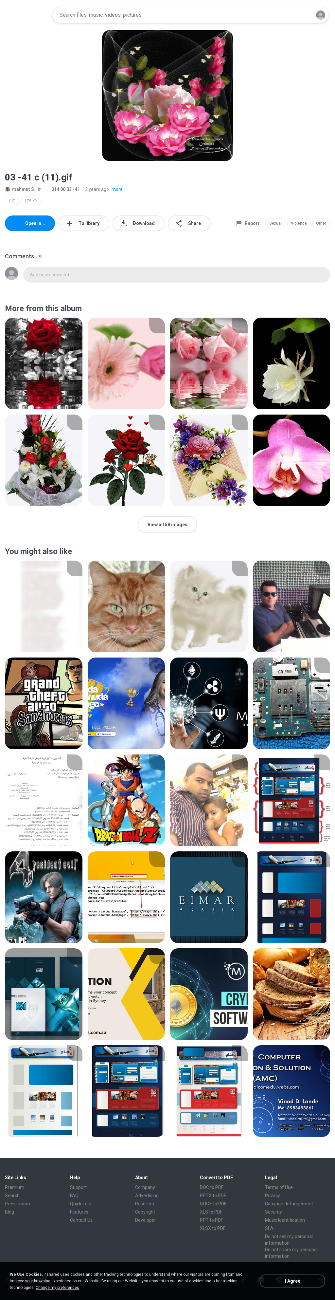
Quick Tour (81, 1203)
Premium (14, 1187)
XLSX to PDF (212, 1228)
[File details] (43, 363)
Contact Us (81, 1220)
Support (78, 1187)
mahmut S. (20, 189)
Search (12, 1195)
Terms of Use (279, 1187)
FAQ (74, 1195)
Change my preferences (57, 1287)
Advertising (147, 1195)
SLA (269, 1228)
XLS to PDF (211, 1212)
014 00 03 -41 (62, 189)
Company (145, 1187)
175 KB (31, 201)
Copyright (145, 1212)
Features (79, 1212)
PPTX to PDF (213, 1195)
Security (273, 1212)
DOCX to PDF (213, 1203)
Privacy (272, 1195)
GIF (12, 201)
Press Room (17, 1203)
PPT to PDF (211, 1220)
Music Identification (285, 1220)
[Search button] (302, 15)
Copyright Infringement (289, 1203)
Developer (145, 1220)
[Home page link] (26, 15)
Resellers (144, 1203)
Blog (9, 1212)
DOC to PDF (211, 1187)
